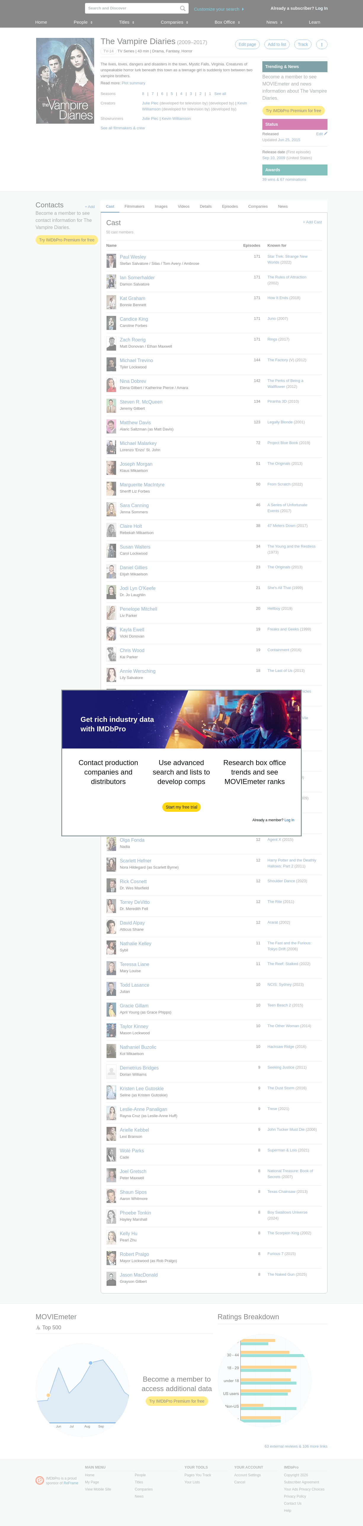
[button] (182, 807)
